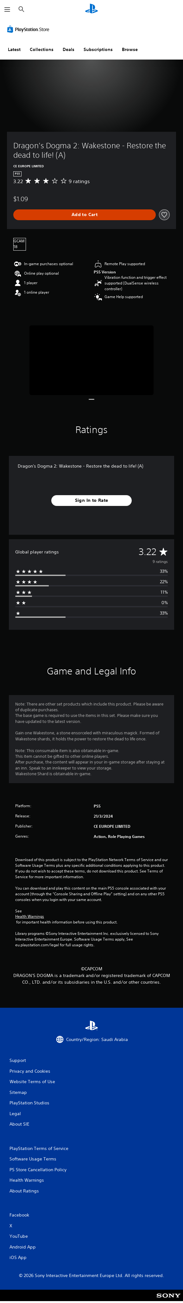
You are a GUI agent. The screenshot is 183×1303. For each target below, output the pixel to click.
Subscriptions (98, 49)
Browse (130, 49)
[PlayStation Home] (91, 9)
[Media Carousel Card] (91, 360)
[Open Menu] (7, 9)
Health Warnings (29, 916)
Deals (68, 49)
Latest (14, 49)
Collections (42, 49)
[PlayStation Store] (29, 29)
